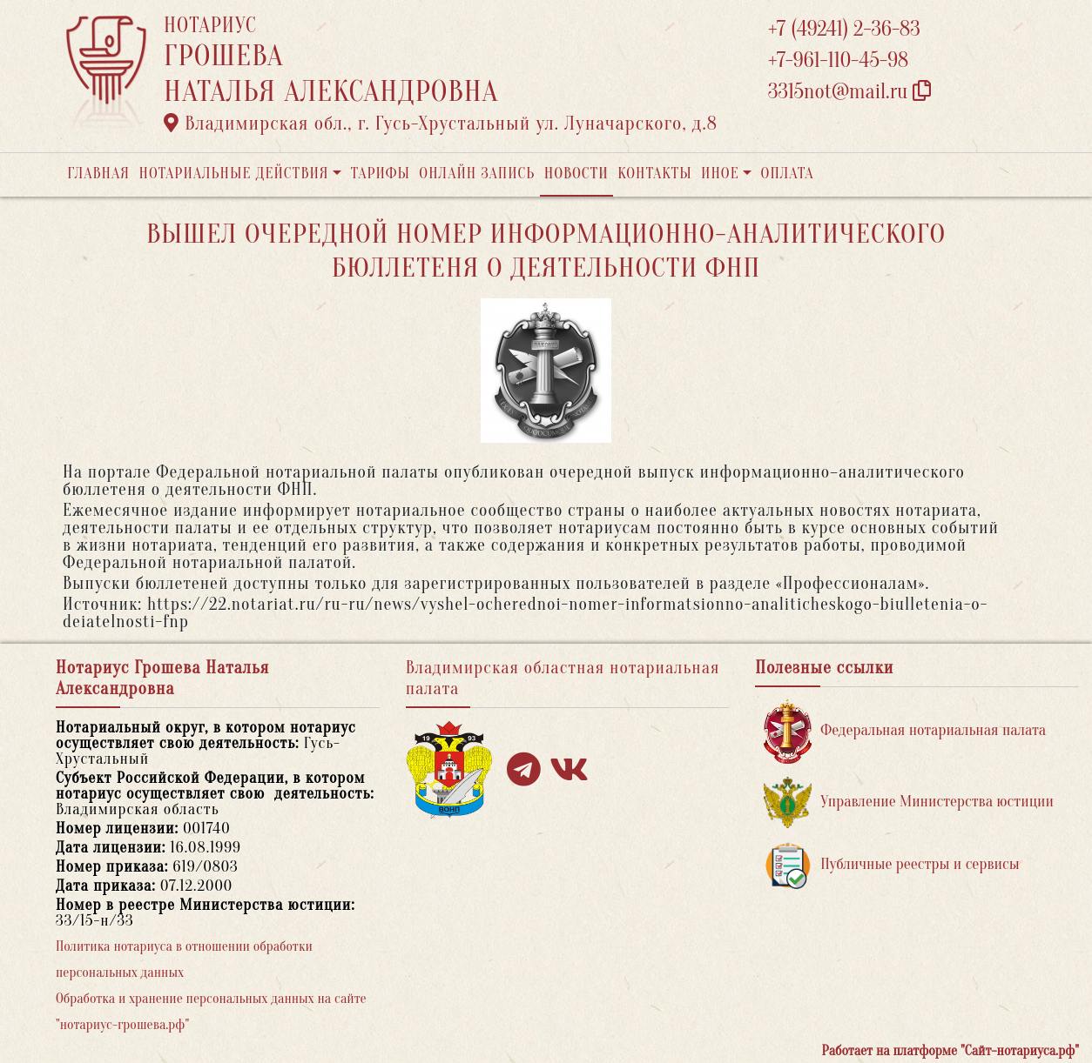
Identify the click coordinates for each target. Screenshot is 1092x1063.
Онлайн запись (477, 173)
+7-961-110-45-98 (838, 60)
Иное (720, 173)
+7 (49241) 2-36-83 (844, 29)
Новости (576, 173)
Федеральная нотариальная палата (905, 731)
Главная (98, 173)
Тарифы (380, 173)
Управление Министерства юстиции (909, 802)
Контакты (654, 173)
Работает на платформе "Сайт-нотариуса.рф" (950, 1051)
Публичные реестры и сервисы (891, 865)
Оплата (787, 173)
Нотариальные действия (233, 173)
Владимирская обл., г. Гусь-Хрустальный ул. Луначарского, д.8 (441, 123)
